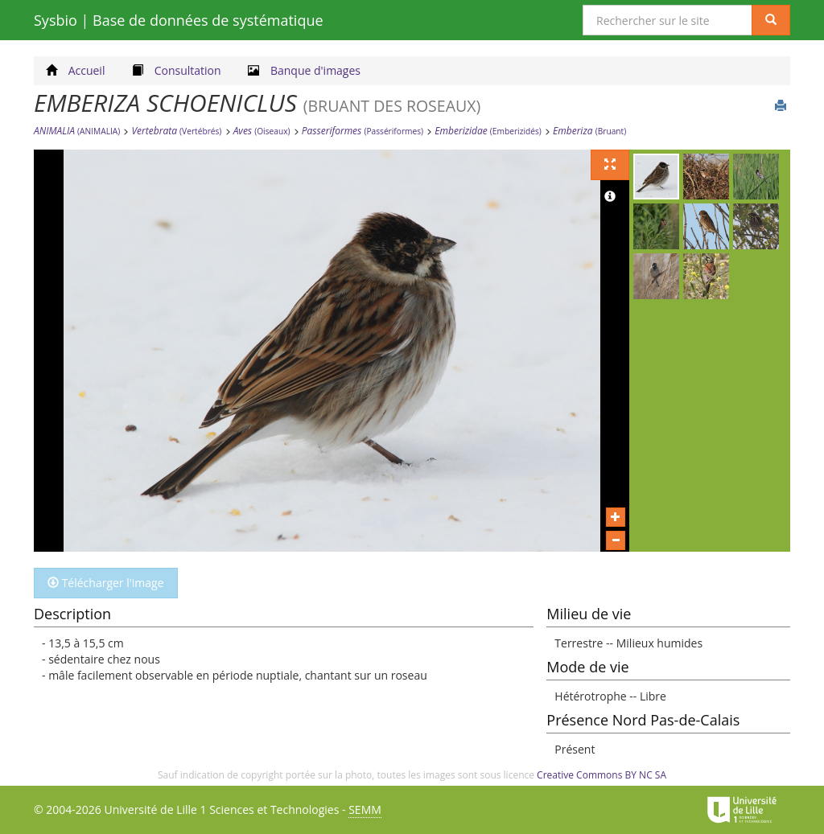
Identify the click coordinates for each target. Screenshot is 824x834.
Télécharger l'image (105, 582)
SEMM (364, 809)
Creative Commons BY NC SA (601, 775)
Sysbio (178, 20)
